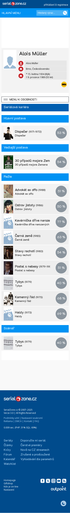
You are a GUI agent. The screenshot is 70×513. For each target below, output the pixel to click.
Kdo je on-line (11, 486)
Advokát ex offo (30, 189)
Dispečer (28, 131)
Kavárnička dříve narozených (40, 220)
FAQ (37, 421)
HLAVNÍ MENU (11, 13)
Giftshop (8, 483)
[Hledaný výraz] (52, 13)
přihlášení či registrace (56, 4)
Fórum (8, 454)
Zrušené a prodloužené (35, 454)
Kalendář (9, 459)
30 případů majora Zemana (31, 164)
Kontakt (28, 421)
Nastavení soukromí (32, 418)
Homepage (10, 480)
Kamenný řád (29, 297)
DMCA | (19, 421)
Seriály (8, 440)
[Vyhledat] (65, 13)
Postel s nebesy (34, 266)
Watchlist (10, 464)
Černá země (28, 235)
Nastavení (9, 489)
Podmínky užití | (12, 418)
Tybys (23, 281)
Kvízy (7, 450)
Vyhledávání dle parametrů (37, 459)
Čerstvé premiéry (31, 445)
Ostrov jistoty (29, 205)
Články (8, 445)
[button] (35, 99)
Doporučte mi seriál (33, 440)
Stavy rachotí (29, 251)
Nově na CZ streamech (35, 450)
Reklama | (9, 421)
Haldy (23, 312)
